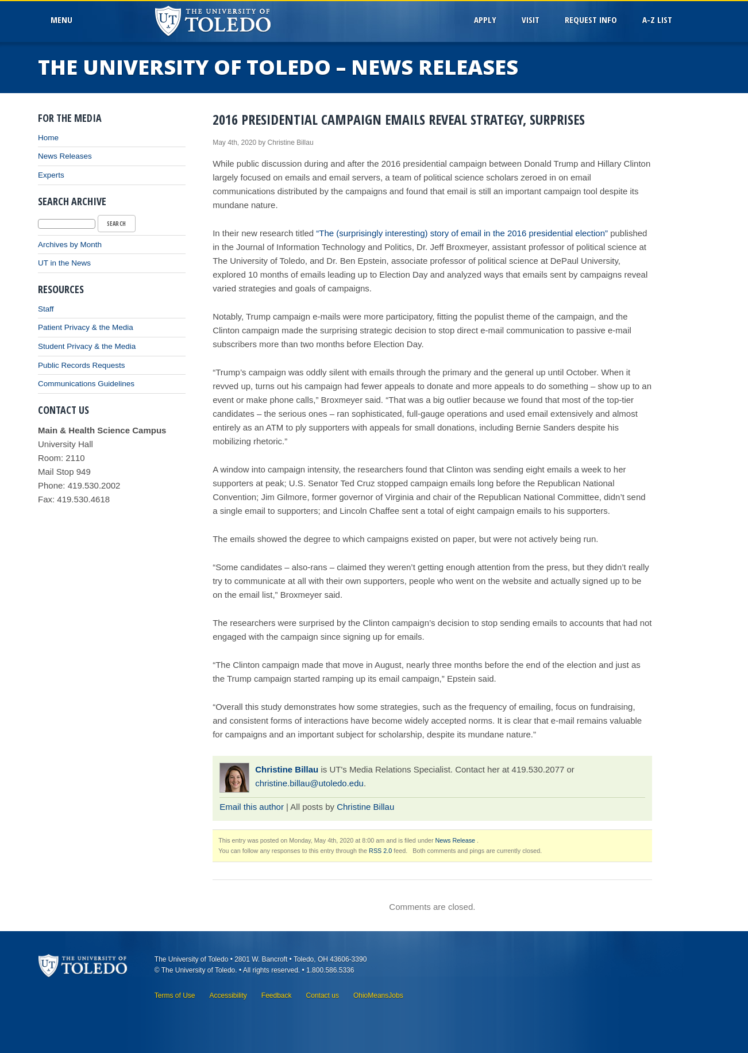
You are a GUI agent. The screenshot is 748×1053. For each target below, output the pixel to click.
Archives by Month (70, 244)
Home (48, 137)
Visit (530, 19)
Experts (51, 175)
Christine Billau (286, 769)
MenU (64, 19)
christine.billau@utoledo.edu (309, 783)
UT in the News (64, 263)
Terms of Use (175, 995)
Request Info (591, 19)
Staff (46, 309)
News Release (455, 840)
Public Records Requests (81, 365)
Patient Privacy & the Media (85, 327)
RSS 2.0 (380, 850)
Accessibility (227, 995)
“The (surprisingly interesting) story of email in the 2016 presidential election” (461, 233)
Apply (485, 19)
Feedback (276, 995)
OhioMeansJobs (378, 995)
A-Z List (657, 19)
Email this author (251, 807)
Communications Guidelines (86, 383)
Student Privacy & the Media (87, 346)
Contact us (322, 995)
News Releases (65, 156)
